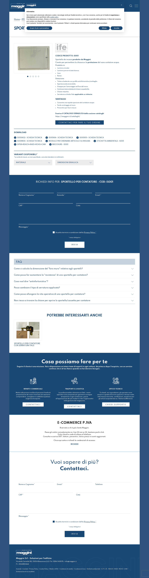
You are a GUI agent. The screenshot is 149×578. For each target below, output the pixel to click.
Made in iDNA (53, 569)
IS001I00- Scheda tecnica (91, 137)
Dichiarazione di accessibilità (25, 571)
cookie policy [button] (54, 17)
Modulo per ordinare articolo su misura (69, 141)
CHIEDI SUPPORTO (115, 404)
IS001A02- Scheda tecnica (29, 137)
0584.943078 (58, 561)
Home (17, 19)
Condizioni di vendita (66, 569)
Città (103, 203)
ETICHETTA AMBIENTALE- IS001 (110, 141)
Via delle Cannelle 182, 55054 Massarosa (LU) (32, 561)
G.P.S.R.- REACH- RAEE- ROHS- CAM (114, 569)
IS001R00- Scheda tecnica (29, 141)
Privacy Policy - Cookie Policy (38, 569)
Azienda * (74, 193)
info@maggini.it (70, 561)
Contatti (25, 569)
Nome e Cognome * (36, 193)
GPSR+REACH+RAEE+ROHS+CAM (31, 144)
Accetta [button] (116, 28)
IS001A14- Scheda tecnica (61, 137)
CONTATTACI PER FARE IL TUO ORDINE (80, 123)
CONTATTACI (33, 404)
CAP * (46, 203)
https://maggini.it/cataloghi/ (67, 116)
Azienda (18, 569)
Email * (112, 193)
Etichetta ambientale (93, 569)
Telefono (112, 482)
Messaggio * (74, 226)
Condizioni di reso (80, 569)
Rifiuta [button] (104, 28)
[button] (27, 76)
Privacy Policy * (90, 232)
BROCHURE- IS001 (60, 144)
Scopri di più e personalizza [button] (39, 28)
